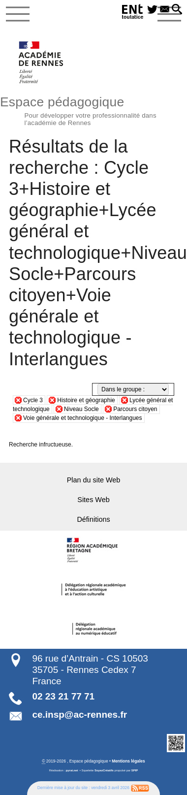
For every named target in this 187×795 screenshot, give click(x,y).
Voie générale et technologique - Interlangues (82, 417)
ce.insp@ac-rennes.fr (79, 714)
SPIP (134, 770)
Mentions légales (128, 761)
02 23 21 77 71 (63, 696)
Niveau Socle (81, 409)
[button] (177, 10)
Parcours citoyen (135, 409)
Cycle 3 (33, 400)
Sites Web (93, 500)
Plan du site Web (94, 480)
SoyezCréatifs (104, 770)
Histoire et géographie (86, 400)
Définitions (93, 519)
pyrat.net (72, 770)
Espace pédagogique (93, 110)
